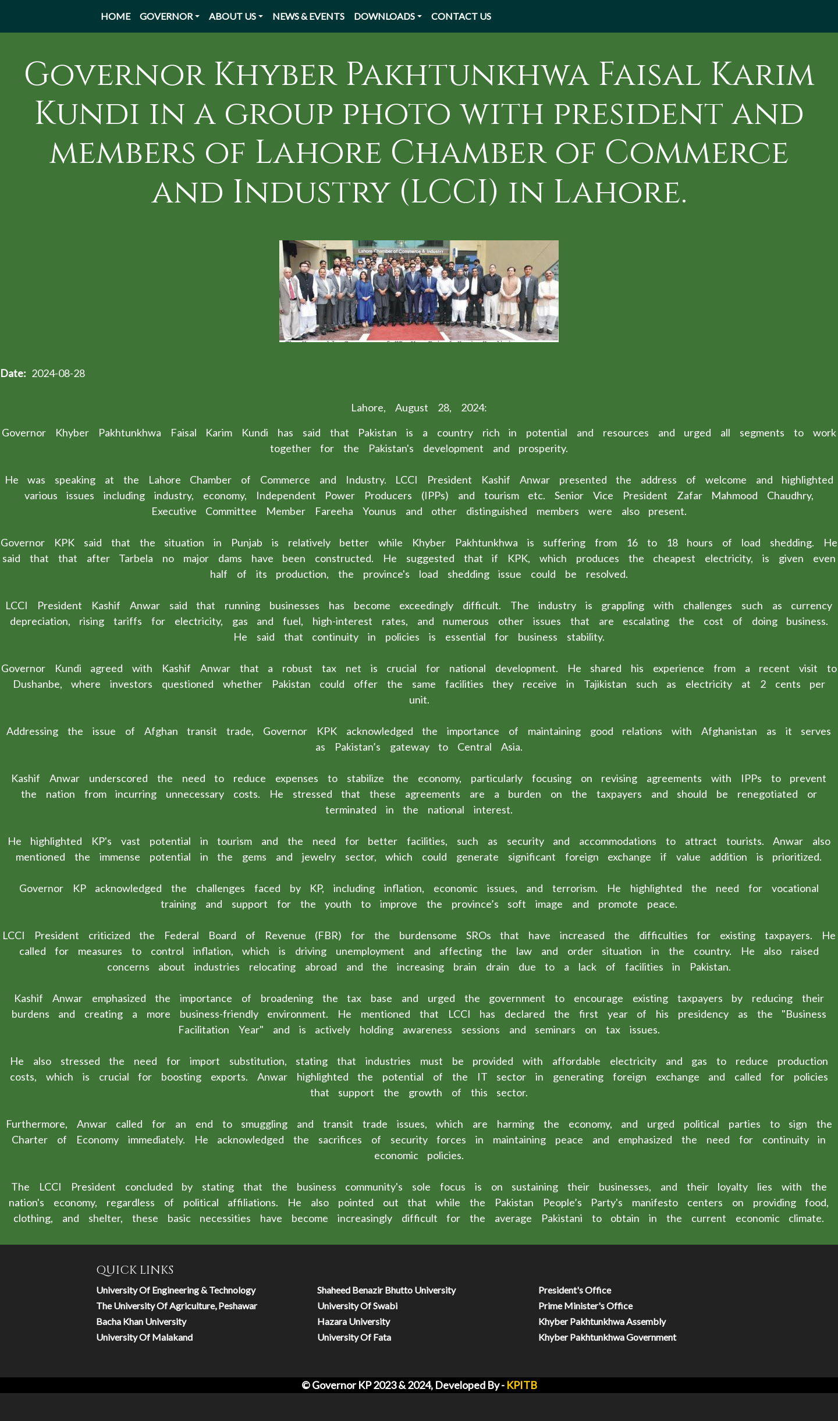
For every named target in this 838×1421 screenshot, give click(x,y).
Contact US (461, 16)
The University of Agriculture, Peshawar (176, 1305)
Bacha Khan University (141, 1321)
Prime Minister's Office (585, 1305)
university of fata (354, 1336)
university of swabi (357, 1305)
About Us (232, 16)
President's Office (574, 1289)
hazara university (353, 1321)
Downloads (384, 16)
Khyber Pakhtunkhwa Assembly (602, 1321)
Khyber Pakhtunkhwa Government (607, 1336)
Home (115, 16)
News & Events (308, 16)
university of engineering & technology (175, 1289)
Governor (166, 16)
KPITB (521, 1385)
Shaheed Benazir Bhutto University (386, 1289)
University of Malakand (144, 1336)
